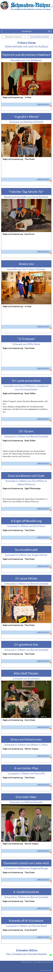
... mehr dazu (42, 104)
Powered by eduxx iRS (45, 970)
